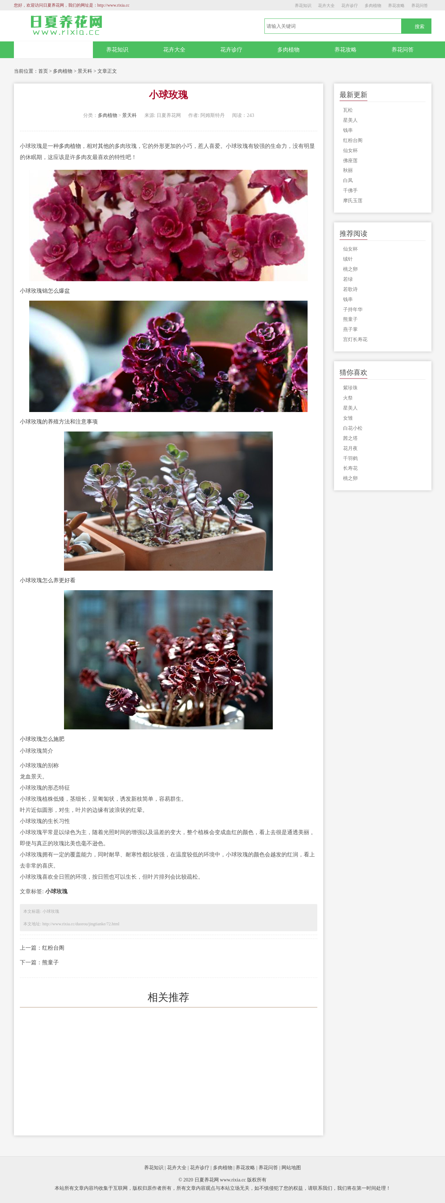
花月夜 (350, 448)
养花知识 (303, 5)
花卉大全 (326, 5)
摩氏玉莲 (353, 200)
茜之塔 (350, 438)
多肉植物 (373, 5)
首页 (43, 71)
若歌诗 (350, 289)
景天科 (85, 71)
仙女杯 (350, 150)
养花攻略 (396, 5)
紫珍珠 (350, 387)
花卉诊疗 (349, 5)
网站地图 (291, 1167)
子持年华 (353, 309)
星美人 (350, 120)
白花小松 (353, 428)
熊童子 (50, 962)
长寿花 (350, 468)
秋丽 (348, 170)
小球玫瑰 (56, 891)
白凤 (348, 180)
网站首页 (53, 50)
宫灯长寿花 (355, 339)
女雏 (348, 418)
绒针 (348, 259)
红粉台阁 (53, 948)
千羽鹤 (350, 458)
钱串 (348, 130)
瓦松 (348, 110)
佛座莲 (350, 160)
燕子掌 (350, 329)
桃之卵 (350, 269)
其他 (103, 146)
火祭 (348, 398)
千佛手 (350, 190)
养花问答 (419, 5)
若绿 (348, 279)
